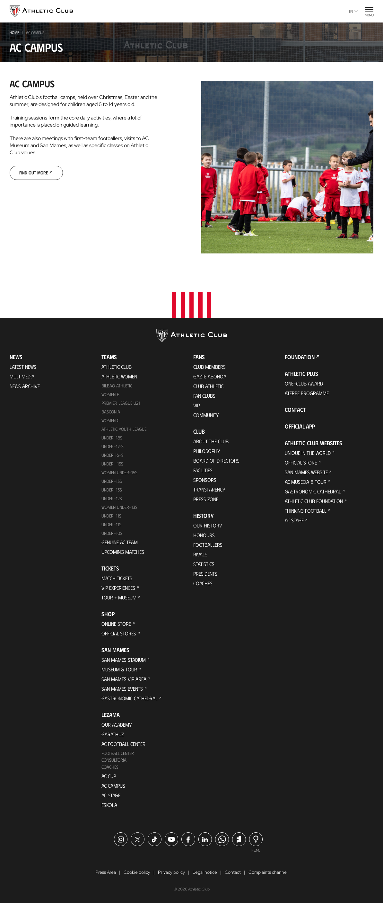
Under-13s (111, 481)
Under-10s (111, 533)
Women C (110, 420)
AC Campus (113, 786)
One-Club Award (304, 383)
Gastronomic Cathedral (129, 698)
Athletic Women (119, 376)
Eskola (109, 805)
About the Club (211, 441)
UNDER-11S (111, 515)
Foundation (300, 356)
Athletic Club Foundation (314, 501)
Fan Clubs (204, 396)
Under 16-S (112, 455)
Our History (207, 525)
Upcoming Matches (122, 552)
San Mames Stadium (123, 660)
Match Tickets (116, 578)
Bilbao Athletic (116, 385)
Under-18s (111, 437)
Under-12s (111, 498)
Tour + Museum (118, 597)
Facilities (203, 470)
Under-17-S (112, 446)
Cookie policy (137, 872)
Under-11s (111, 524)
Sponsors (204, 480)
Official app (300, 426)
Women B (110, 394)
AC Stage (110, 795)
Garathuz (112, 734)
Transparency (209, 489)
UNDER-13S (111, 489)
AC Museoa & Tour (305, 482)
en (353, 11)
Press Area (105, 872)
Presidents (205, 574)
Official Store (301, 462)
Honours (204, 535)
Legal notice (205, 872)
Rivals (200, 554)
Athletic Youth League (123, 429)
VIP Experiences (118, 588)
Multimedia (22, 376)
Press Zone (205, 499)
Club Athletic (208, 386)
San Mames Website (306, 472)
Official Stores (118, 633)
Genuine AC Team (119, 542)
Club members (209, 367)
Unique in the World (308, 453)
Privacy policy (171, 872)
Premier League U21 (120, 403)
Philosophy (206, 451)
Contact (295, 409)
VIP (196, 405)
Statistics (203, 564)
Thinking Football (305, 511)
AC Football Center (123, 744)
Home (14, 32)
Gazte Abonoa (209, 376)
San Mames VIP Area (123, 679)
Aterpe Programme (307, 393)
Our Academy (116, 725)
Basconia (110, 411)
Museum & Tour (119, 669)
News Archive (25, 386)
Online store (116, 624)
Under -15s (112, 463)
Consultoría (113, 760)
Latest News (23, 367)
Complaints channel (268, 872)
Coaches (109, 767)
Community (206, 415)
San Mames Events (122, 689)
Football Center (117, 753)
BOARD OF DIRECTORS (216, 460)
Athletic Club (116, 367)
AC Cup (108, 776)
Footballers (207, 545)
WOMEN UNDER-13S (119, 507)
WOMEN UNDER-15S (119, 472)
